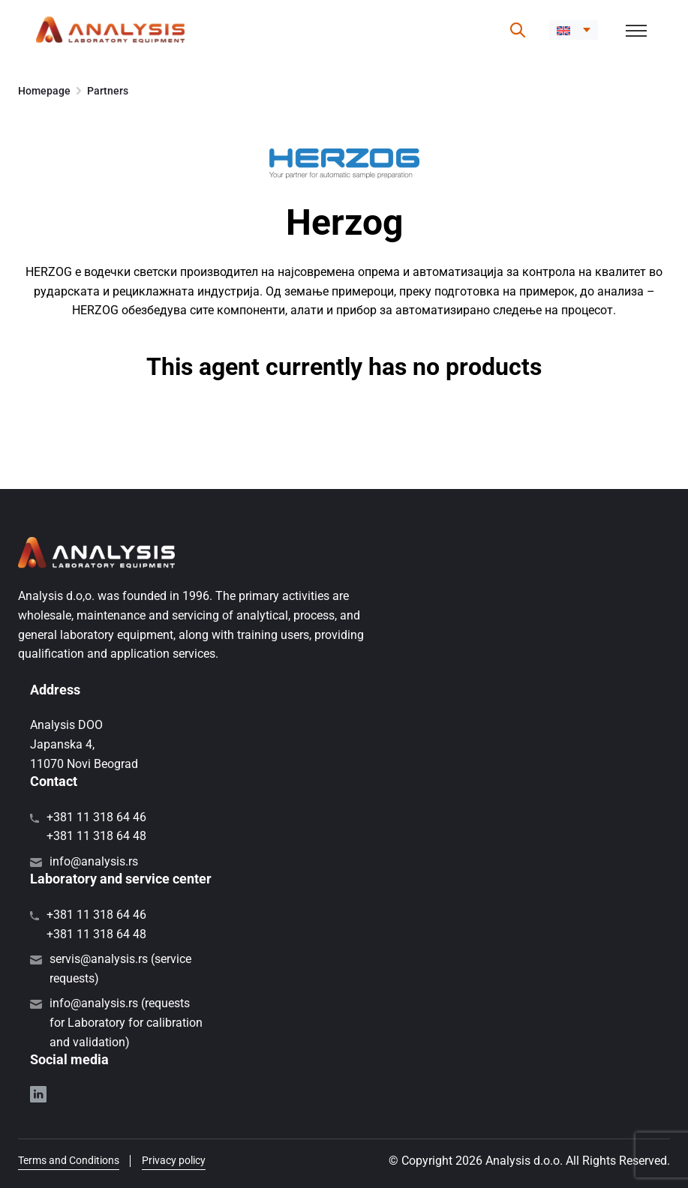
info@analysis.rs (94, 861)
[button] (573, 30)
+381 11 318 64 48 (96, 836)
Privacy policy (174, 1160)
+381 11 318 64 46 (96, 817)
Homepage (44, 91)
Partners (107, 91)
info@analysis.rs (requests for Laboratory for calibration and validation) (126, 1022)
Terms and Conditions (68, 1160)
